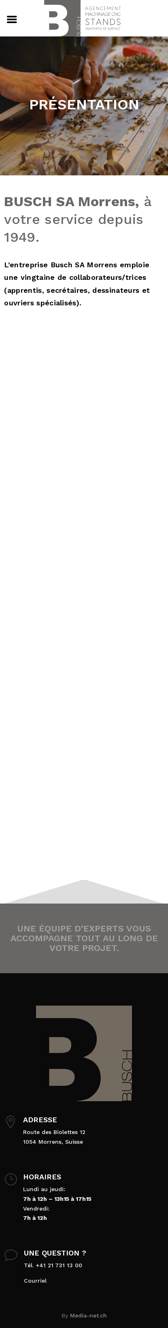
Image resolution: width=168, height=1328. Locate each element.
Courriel (35, 1280)
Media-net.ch (88, 1315)
